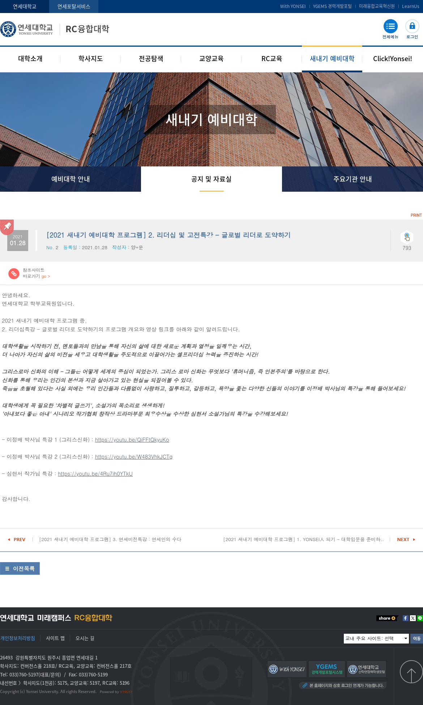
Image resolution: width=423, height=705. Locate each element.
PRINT (416, 215)
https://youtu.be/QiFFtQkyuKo (132, 439)
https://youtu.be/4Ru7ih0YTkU (95, 473)
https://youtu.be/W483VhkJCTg (133, 456)
